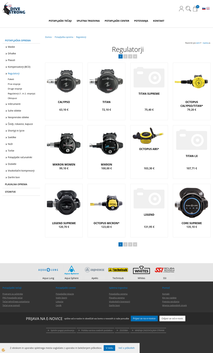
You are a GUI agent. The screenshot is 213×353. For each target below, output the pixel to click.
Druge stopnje (15, 88)
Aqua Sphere (72, 278)
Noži (10, 144)
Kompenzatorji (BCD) (19, 66)
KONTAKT (158, 20)
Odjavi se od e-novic (172, 318)
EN (208, 8)
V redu (109, 348)
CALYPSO (64, 102)
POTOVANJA (141, 20)
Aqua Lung (48, 278)
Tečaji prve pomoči (11, 305)
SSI (164, 278)
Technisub (118, 278)
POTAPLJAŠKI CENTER (117, 20)
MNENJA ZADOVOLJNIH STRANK (149, 330)
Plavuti (11, 60)
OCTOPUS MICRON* (106, 223)
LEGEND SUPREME (64, 223)
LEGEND (149, 214)
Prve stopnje (14, 84)
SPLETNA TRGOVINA (88, 20)
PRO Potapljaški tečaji (12, 297)
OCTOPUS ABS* (149, 149)
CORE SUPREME (192, 223)
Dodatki (12, 164)
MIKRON (106, 164)
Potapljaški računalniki (20, 157)
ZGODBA (124, 330)
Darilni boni (114, 305)
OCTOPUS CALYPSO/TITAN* (191, 104)
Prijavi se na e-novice (144, 318)
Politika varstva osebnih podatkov (96, 330)
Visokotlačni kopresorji (119, 301)
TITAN (106, 102)
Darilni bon (14, 177)
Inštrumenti (14, 104)
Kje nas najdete (169, 297)
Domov (48, 37)
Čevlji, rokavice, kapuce (20, 124)
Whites (141, 278)
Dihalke (12, 53)
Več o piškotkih (126, 348)
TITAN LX (192, 156)
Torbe (11, 150)
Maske (11, 46)
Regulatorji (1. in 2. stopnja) (21, 93)
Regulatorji (13, 73)
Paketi (11, 79)
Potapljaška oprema (64, 37)
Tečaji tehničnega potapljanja (15, 301)
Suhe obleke (14, 110)
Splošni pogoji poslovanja (62, 330)
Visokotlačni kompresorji (21, 170)
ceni (199, 43)
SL (204, 8)
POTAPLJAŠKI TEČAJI (60, 20)
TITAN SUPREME (149, 94)
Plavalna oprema (117, 297)
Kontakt (165, 293)
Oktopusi (12, 98)
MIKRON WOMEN (64, 164)
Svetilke (12, 137)
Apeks (95, 278)
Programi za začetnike (12, 293)
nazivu (207, 43)
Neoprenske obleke (18, 117)
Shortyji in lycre (16, 130)
